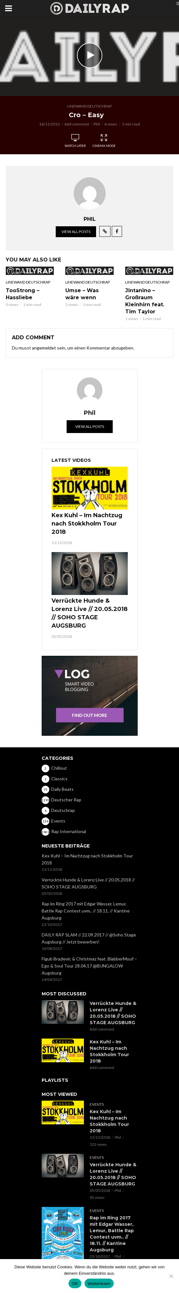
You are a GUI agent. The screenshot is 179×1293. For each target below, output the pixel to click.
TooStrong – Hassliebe (22, 294)
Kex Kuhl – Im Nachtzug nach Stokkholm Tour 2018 (87, 523)
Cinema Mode (104, 141)
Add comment (76, 124)
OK (75, 1283)
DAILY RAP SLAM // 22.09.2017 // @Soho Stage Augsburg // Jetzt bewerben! (89, 938)
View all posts (75, 231)
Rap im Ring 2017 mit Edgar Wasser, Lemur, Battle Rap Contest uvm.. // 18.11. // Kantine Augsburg (86, 910)
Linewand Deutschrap (89, 106)
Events (97, 1104)
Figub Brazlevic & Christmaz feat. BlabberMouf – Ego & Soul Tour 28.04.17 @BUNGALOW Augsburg (89, 966)
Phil (97, 124)
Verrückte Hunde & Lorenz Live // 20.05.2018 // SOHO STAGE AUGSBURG (89, 613)
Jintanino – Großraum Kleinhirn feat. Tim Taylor (144, 301)
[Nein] (171, 1276)
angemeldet (44, 347)
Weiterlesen (99, 1283)
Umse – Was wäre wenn (82, 294)
